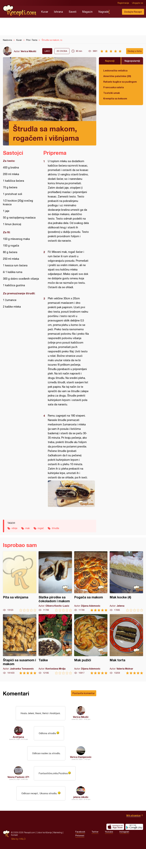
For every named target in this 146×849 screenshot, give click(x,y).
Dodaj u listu (135, 51)
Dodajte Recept (133, 11)
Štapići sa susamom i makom (19, 644)
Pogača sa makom (91, 581)
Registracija (123, 3)
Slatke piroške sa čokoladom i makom (55, 581)
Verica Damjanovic (81, 757)
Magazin (87, 11)
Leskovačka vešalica (115, 70)
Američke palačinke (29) (117, 76)
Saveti (72, 11)
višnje (14, 528)
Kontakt (14, 835)
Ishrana (58, 11)
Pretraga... (115, 12)
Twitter (95, 832)
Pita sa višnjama (19, 581)
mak (27, 528)
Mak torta (126, 644)
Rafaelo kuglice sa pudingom (120, 81)
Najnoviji (110, 60)
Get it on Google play (134, 827)
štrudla (55, 528)
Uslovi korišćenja (44, 832)
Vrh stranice (133, 815)
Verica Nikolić (28, 51)
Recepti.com (20, 10)
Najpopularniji (132, 60)
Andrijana (18, 736)
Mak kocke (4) (126, 581)
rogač (41, 528)
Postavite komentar (83, 693)
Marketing (57, 832)
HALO (22, 839)
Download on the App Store (115, 827)
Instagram (124, 832)
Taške (55, 644)
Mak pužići (91, 644)
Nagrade (103, 11)
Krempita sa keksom (115, 98)
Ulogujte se (137, 3)
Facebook (80, 832)
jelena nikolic (80, 797)
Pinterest (79, 835)
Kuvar (44, 11)
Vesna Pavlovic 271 (18, 777)
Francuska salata (113, 87)
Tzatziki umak (111, 92)
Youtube (109, 832)
